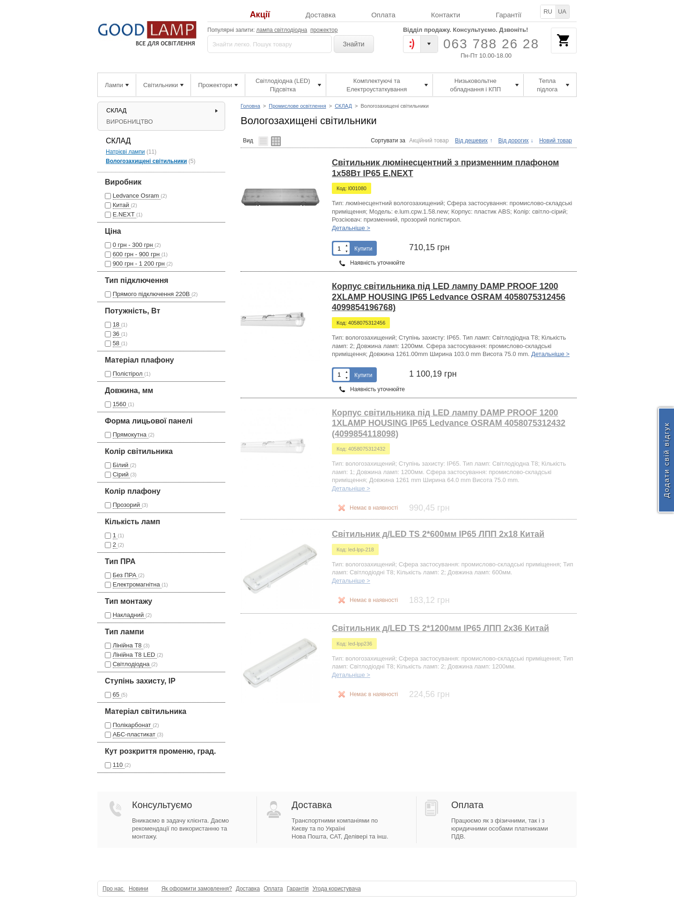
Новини (138, 888)
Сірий (122, 474)
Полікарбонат (133, 724)
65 (117, 694)
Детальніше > (351, 227)
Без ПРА (125, 575)
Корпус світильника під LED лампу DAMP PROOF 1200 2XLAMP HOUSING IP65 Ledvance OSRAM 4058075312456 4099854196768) (448, 297)
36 (117, 333)
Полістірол (128, 373)
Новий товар (555, 140)
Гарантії (508, 15)
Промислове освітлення (297, 106)
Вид (248, 140)
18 (117, 324)
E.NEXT (124, 214)
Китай (122, 204)
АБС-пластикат (135, 734)
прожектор (324, 30)
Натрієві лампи (125, 152)
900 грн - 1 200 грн (140, 263)
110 (119, 764)
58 (117, 343)
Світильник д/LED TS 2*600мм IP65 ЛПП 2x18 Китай (438, 534)
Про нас (114, 888)
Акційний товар (429, 140)
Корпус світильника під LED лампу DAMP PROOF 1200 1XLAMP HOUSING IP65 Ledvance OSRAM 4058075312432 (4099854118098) (448, 423)
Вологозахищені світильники (146, 161)
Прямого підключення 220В (152, 293)
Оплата (383, 15)
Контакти (445, 15)
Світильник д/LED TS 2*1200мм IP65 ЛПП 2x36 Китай (440, 628)
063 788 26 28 (491, 44)
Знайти (354, 44)
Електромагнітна (137, 584)
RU (547, 11)
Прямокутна (130, 434)
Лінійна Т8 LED (135, 654)
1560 (120, 404)
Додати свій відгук (666, 460)
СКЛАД (343, 106)
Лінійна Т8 (128, 645)
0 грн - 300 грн (134, 244)
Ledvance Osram (137, 195)
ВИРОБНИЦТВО (129, 121)
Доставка (321, 15)
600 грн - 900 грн (137, 254)
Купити (363, 248)
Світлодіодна (132, 664)
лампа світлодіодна (282, 30)
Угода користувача (337, 888)
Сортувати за (388, 140)
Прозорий (127, 504)
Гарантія (297, 888)
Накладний (129, 614)
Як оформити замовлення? (196, 888)
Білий (121, 464)
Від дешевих (471, 140)
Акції (260, 14)
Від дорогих (513, 140)
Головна (250, 106)
